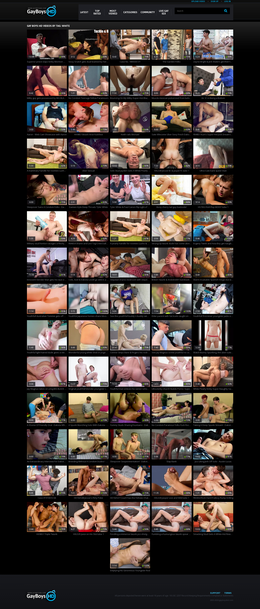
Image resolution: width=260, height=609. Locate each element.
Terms (228, 592)
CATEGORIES (130, 12)
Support (215, 592)
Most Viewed (113, 12)
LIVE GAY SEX (164, 12)
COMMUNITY (148, 12)
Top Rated (97, 12)
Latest (84, 12)
